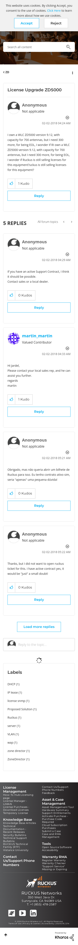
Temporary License (15, 812)
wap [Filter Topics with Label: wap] (10, 742)
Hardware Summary (55, 810)
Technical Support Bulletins (15, 839)
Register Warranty (54, 860)
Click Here (54, 11)
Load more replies (39, 627)
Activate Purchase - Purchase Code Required (55, 819)
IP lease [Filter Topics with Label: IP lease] (12, 692)
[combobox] (39, 47)
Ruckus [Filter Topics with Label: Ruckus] (12, 717)
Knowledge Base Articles (19, 823)
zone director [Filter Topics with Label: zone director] (16, 751)
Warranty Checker (54, 863)
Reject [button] (56, 23)
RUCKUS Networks (41, 893)
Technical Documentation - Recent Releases (14, 829)
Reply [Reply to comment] (39, 308)
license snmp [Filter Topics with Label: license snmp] (16, 701)
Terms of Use (15, 923)
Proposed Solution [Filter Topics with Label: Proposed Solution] (19, 709)
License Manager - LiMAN (15, 802)
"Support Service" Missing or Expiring (54, 868)
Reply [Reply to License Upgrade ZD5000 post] (39, 196)
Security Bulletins (14, 835)
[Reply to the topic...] (44, 644)
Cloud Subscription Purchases (54, 826)
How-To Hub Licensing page (18, 796)
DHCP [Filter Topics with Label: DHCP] (11, 684)
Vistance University (16, 850)
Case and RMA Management (51, 835)
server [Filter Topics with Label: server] (11, 726)
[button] (26, 23)
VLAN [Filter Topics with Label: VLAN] (11, 734)
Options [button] (72, 72)
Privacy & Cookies (31, 923)
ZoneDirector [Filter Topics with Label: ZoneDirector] (16, 759)
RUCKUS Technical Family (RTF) (15, 845)
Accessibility (50, 850)
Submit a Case (51, 831)
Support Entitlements (56, 812)
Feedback (48, 792)
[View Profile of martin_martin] (37, 336)
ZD (7, 72)
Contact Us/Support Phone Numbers (55, 788)
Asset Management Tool (58, 807)
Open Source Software (57, 847)
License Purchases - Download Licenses (16, 808)
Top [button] (5, 935)
